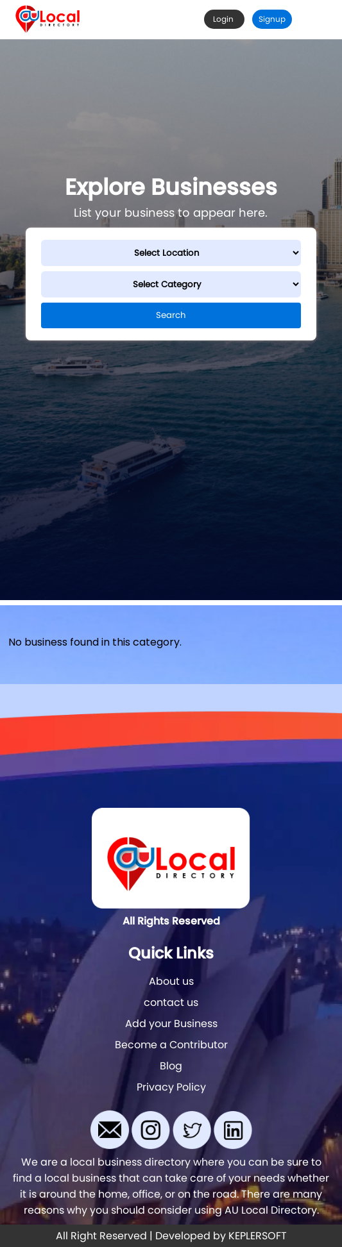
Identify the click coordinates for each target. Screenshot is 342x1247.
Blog (171, 1066)
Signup (272, 18)
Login (224, 18)
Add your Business (171, 1023)
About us (171, 981)
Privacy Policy (171, 1087)
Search (171, 315)
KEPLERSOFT (257, 1235)
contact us (171, 1002)
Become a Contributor (171, 1044)
